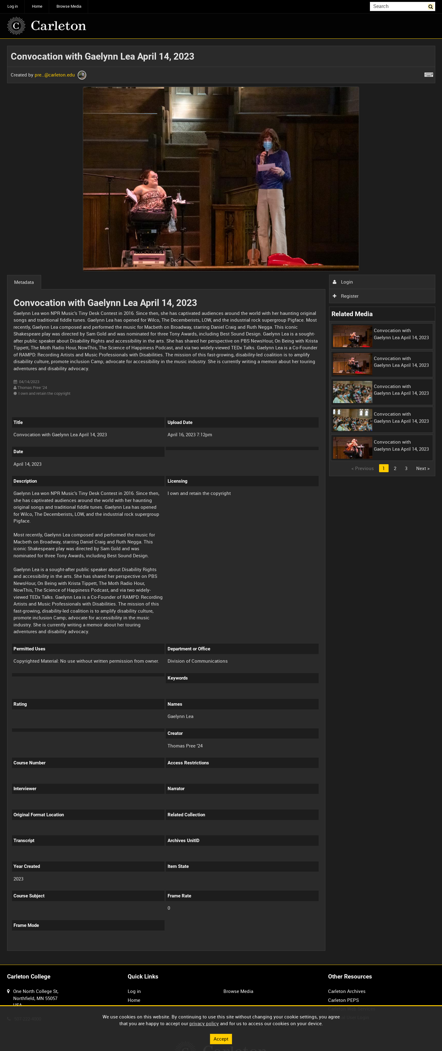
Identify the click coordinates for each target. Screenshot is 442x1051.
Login (343, 282)
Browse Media (68, 6)
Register (346, 296)
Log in (12, 6)
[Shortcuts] (429, 73)
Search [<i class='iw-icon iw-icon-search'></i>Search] (431, 6)
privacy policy (204, 1023)
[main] (221, 502)
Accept (221, 1039)
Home (37, 6)
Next (423, 468)
